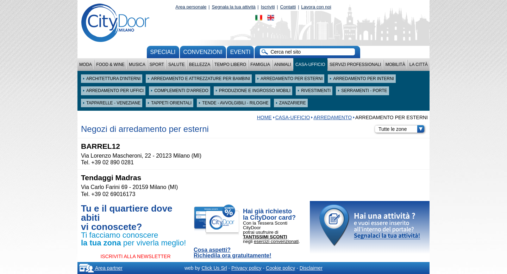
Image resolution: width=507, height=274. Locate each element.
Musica (137, 64)
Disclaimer (311, 268)
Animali (282, 64)
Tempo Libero (230, 64)
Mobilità (395, 64)
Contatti (288, 7)
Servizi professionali (355, 64)
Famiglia (260, 64)
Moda (85, 64)
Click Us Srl (214, 268)
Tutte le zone (401, 129)
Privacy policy (246, 268)
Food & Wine (110, 64)
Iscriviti (268, 7)
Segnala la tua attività (234, 7)
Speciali (163, 52)
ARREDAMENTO (332, 117)
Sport (157, 64)
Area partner (101, 268)
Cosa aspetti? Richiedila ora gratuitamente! (232, 252)
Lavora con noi (316, 7)
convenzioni (203, 52)
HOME (264, 117)
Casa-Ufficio (310, 64)
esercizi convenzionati (276, 241)
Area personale (190, 7)
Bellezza (199, 64)
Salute (176, 64)
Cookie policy (280, 268)
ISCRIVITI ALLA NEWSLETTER (135, 256)
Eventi (240, 52)
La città (418, 64)
